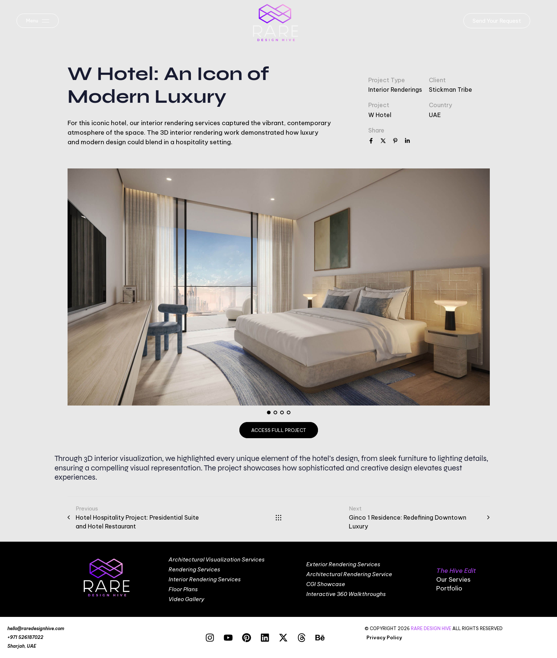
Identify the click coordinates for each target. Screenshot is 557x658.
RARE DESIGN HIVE (431, 628)
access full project (278, 430)
